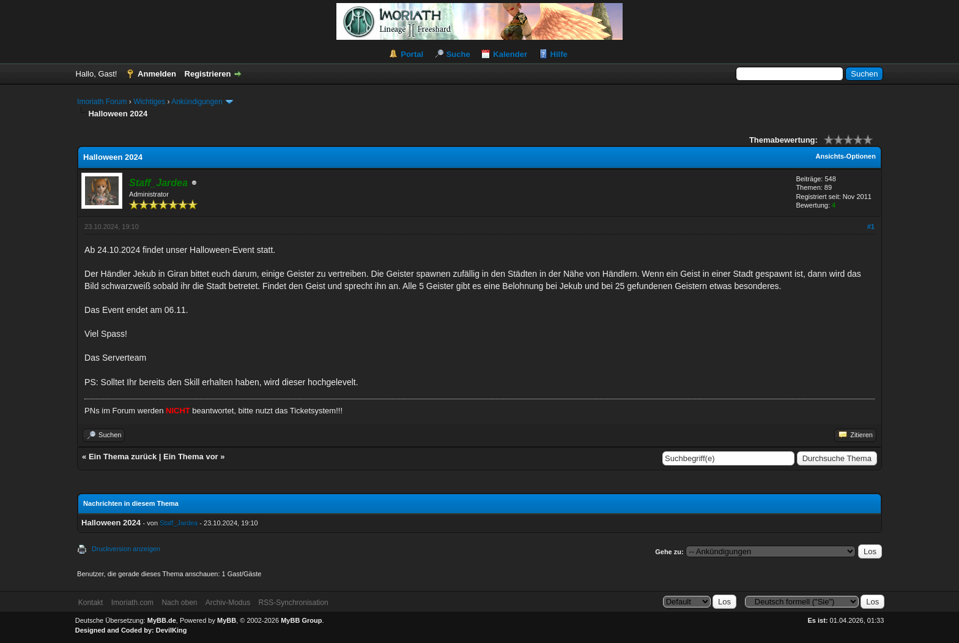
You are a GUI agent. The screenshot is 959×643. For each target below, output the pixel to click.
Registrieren (208, 73)
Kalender (510, 54)
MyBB (226, 620)
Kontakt (90, 602)
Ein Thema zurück (123, 456)
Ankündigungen (196, 101)
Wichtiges (149, 101)
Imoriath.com (132, 602)
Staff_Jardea (179, 523)
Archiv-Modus (228, 602)
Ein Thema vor (190, 456)
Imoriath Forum (102, 101)
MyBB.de (161, 620)
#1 (871, 226)
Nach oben (179, 602)
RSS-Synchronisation (293, 602)
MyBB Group (301, 620)
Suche (458, 54)
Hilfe (559, 54)
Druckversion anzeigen (126, 548)
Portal (412, 54)
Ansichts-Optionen (846, 156)
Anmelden (157, 73)
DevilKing (171, 630)
